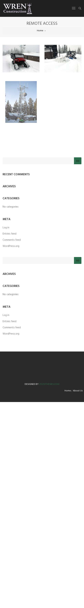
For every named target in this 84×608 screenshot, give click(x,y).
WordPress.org (11, 246)
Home (40, 31)
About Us (78, 391)
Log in (6, 228)
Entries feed (9, 234)
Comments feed (12, 240)
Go (77, 161)
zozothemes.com (49, 384)
